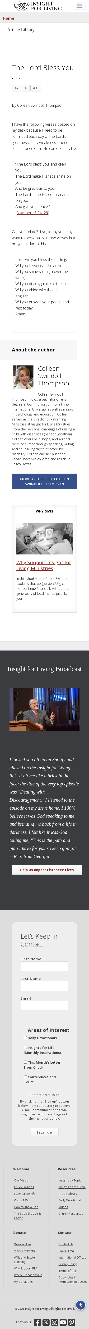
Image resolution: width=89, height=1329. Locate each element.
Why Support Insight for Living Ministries (43, 565)
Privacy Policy (68, 1264)
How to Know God (26, 1207)
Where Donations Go (28, 1275)
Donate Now (22, 1244)
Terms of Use (68, 1271)
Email (44, 1003)
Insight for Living (38, 6)
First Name (44, 964)
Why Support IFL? (25, 1268)
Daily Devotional (70, 1200)
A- (16, 88)
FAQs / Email (67, 1251)
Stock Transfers (24, 1251)
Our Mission (22, 1180)
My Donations (23, 1282)
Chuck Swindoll (24, 1187)
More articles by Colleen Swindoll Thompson (44, 481)
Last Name (44, 983)
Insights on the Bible (72, 1187)
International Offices (72, 1257)
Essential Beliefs (24, 1194)
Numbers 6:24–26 (32, 212)
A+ (35, 88)
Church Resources (71, 1214)
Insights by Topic (70, 1180)
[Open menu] (79, 6)
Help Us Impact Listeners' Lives (47, 870)
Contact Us (66, 1244)
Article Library (68, 1194)
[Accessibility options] (81, 1305)
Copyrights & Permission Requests (73, 1279)
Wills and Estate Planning (24, 1259)
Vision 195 (21, 1200)
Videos (63, 1207)
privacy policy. (48, 1119)
